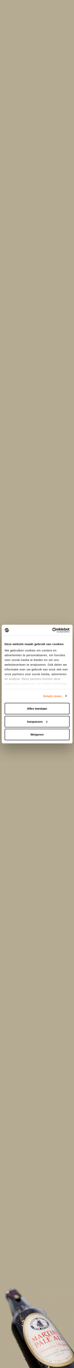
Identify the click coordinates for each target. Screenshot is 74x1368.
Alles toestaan (37, 708)
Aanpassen (37, 721)
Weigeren (37, 734)
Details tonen (52, 696)
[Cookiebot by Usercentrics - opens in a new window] (52, 630)
